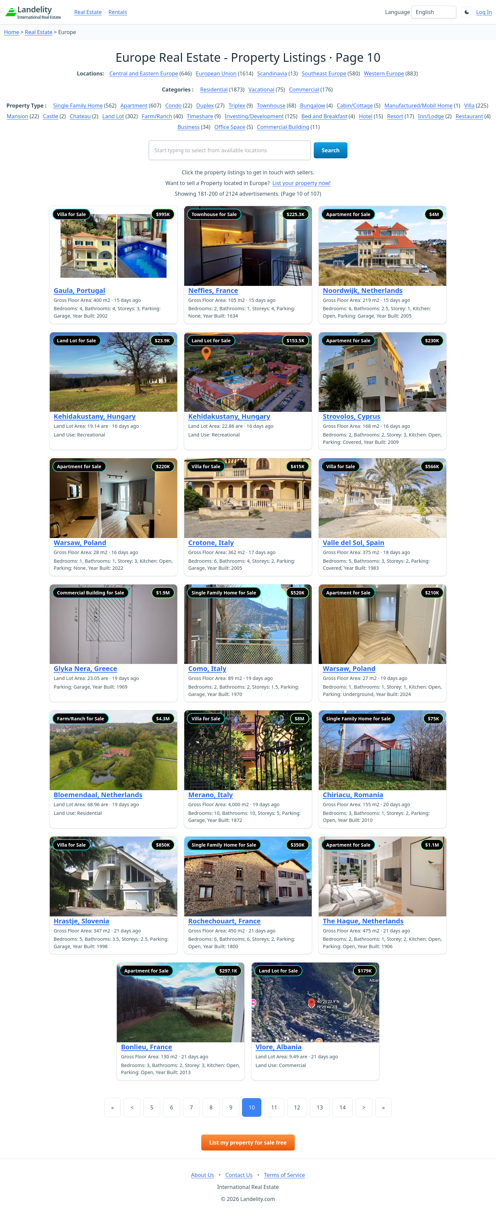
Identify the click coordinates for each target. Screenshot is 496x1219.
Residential (214, 89)
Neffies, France (213, 290)
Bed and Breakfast (324, 116)
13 (320, 1107)
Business (189, 127)
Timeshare (200, 116)
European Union (216, 73)
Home (11, 32)
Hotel (365, 116)
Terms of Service (284, 1175)
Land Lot (113, 116)
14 (342, 1107)
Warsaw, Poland (80, 542)
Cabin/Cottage (355, 105)
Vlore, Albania (279, 1046)
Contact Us (238, 1175)
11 (274, 1107)
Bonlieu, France (146, 1046)
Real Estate (87, 12)
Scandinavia (272, 73)
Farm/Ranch (157, 116)
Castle (50, 116)
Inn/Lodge (431, 116)
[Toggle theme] (467, 12)
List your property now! (301, 183)
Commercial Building (283, 127)
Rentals (117, 12)
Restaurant (469, 116)
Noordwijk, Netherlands (363, 290)
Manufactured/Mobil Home (419, 105)
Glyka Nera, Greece (85, 668)
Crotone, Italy (211, 542)
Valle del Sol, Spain (353, 542)
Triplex (237, 105)
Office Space (229, 127)
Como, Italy (207, 668)
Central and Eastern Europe (143, 73)
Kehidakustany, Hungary (95, 416)
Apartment (134, 105)
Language (397, 12)
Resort (395, 116)
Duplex (205, 105)
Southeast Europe (324, 73)
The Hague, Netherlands (363, 920)
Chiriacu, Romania (353, 794)
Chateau (80, 116)
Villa (469, 105)
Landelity (39, 12)
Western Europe (384, 73)
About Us (202, 1175)
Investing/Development (254, 116)
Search (330, 150)
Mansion (17, 116)
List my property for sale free (248, 1142)
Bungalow (312, 105)
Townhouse (271, 105)
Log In (484, 12)
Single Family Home (77, 105)
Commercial (304, 89)
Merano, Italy (210, 794)
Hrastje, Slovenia (81, 920)
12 (297, 1107)
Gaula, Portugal (79, 290)
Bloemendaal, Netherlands (98, 794)
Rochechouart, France (224, 920)
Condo (173, 105)
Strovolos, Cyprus (352, 416)
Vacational (261, 89)
